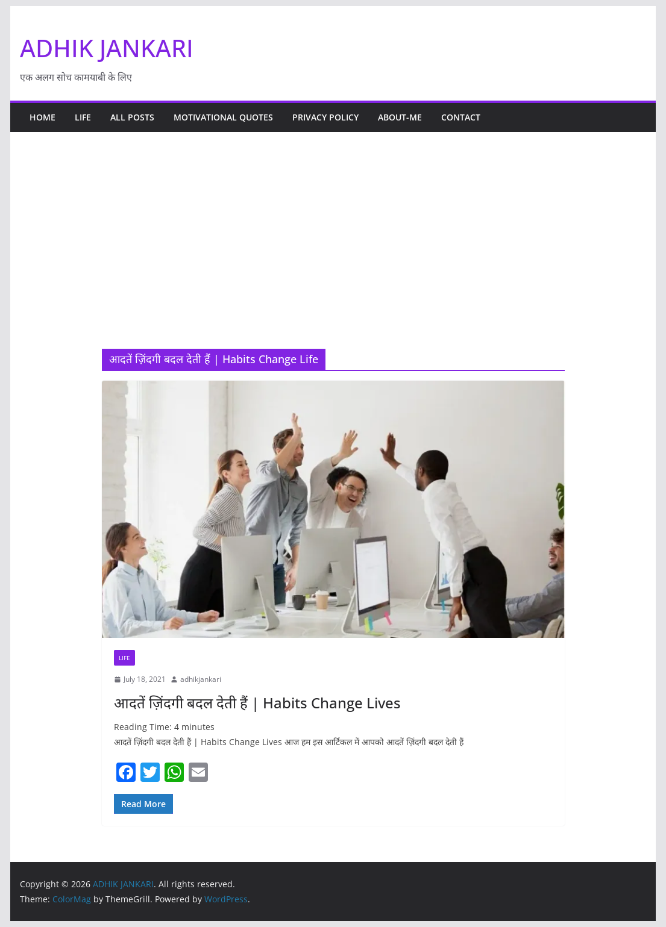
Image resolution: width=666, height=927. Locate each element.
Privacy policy (325, 117)
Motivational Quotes (223, 117)
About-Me (400, 117)
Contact (460, 117)
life (83, 117)
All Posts (132, 117)
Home (42, 117)
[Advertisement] (333, 258)
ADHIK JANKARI (106, 47)
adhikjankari (200, 679)
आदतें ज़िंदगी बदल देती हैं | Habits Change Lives (257, 703)
